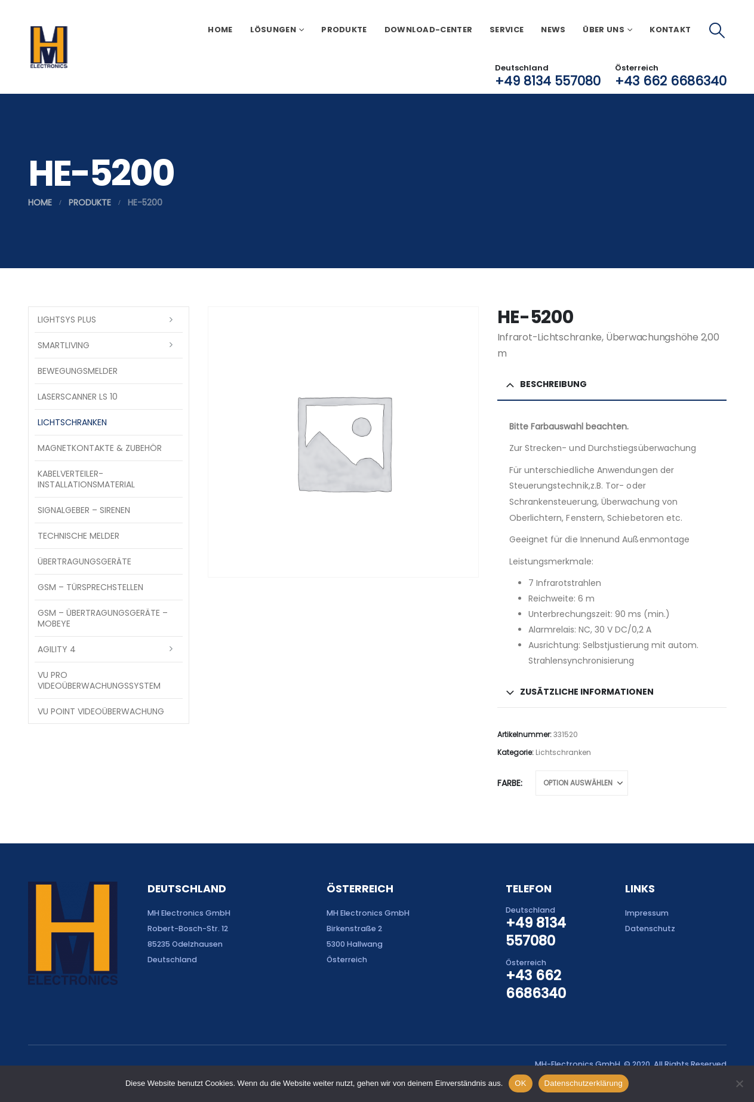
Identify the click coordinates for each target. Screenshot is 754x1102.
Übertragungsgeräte (84, 561)
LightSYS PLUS (67, 320)
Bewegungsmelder (78, 371)
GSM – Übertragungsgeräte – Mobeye (103, 618)
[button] (716, 30)
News (553, 29)
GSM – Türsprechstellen (90, 587)
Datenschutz (650, 928)
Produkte (344, 29)
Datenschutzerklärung (583, 1083)
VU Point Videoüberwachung (101, 711)
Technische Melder (78, 536)
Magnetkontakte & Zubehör (100, 448)
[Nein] (739, 1083)
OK (520, 1083)
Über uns (603, 29)
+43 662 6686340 (671, 81)
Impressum (647, 913)
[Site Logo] (48, 47)
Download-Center (428, 29)
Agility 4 (57, 649)
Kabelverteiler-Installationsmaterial (86, 479)
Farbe (509, 783)
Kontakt (670, 29)
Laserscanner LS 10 (78, 397)
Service (507, 29)
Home (220, 29)
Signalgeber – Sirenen (84, 510)
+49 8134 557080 (548, 81)
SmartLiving (64, 345)
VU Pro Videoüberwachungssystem (99, 680)
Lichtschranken (563, 752)
